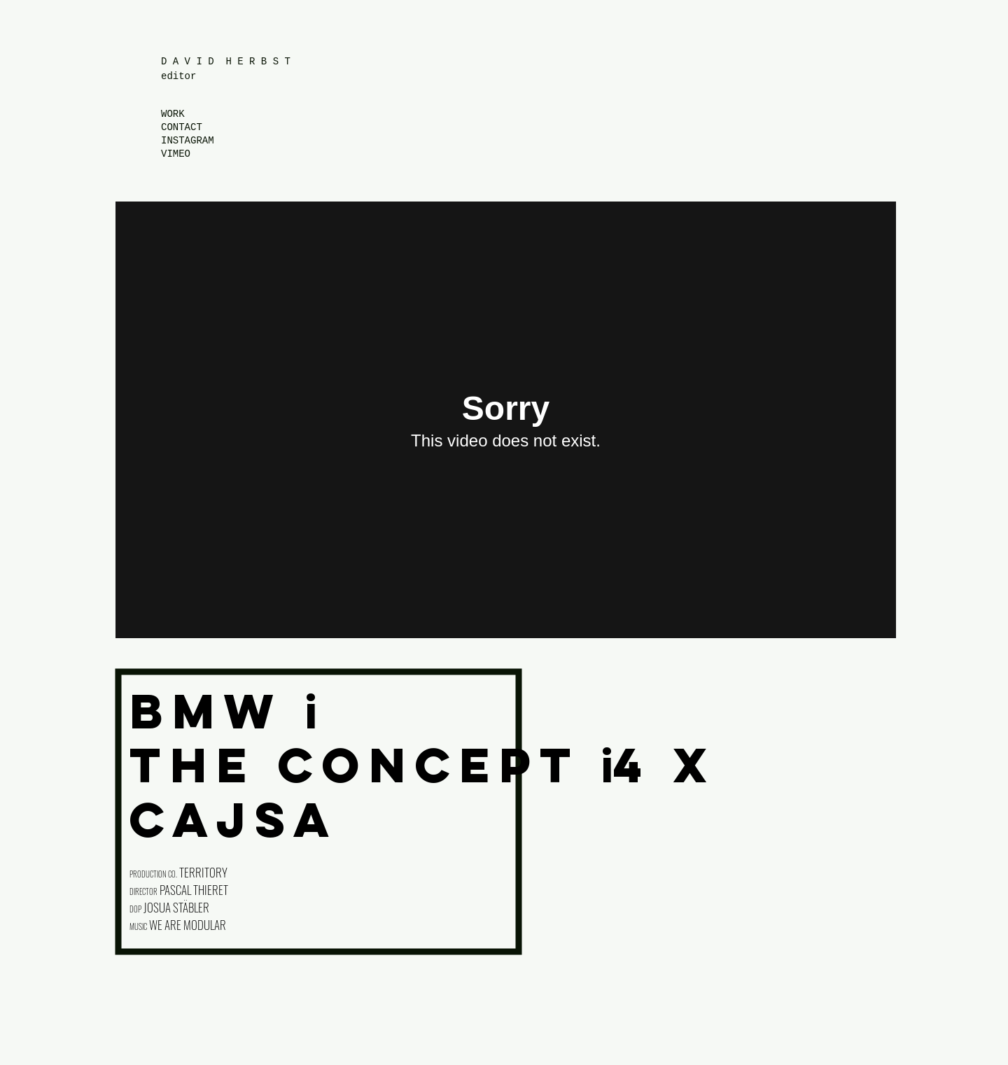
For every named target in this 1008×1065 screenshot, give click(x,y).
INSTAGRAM (187, 140)
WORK (173, 114)
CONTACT (181, 127)
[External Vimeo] (505, 420)
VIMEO (175, 154)
